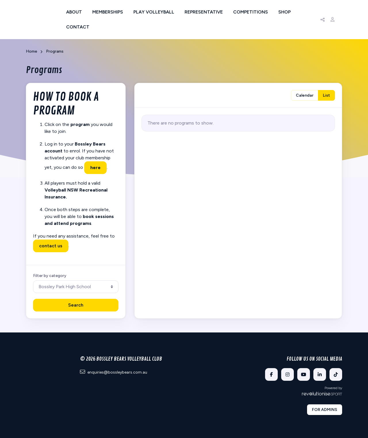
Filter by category (49, 275)
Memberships (107, 12)
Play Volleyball (153, 12)
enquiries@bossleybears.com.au (113, 372)
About (74, 12)
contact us (50, 245)
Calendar (304, 95)
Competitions (250, 12)
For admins (324, 409)
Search (75, 305)
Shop (284, 12)
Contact (77, 27)
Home (31, 51)
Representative (204, 12)
